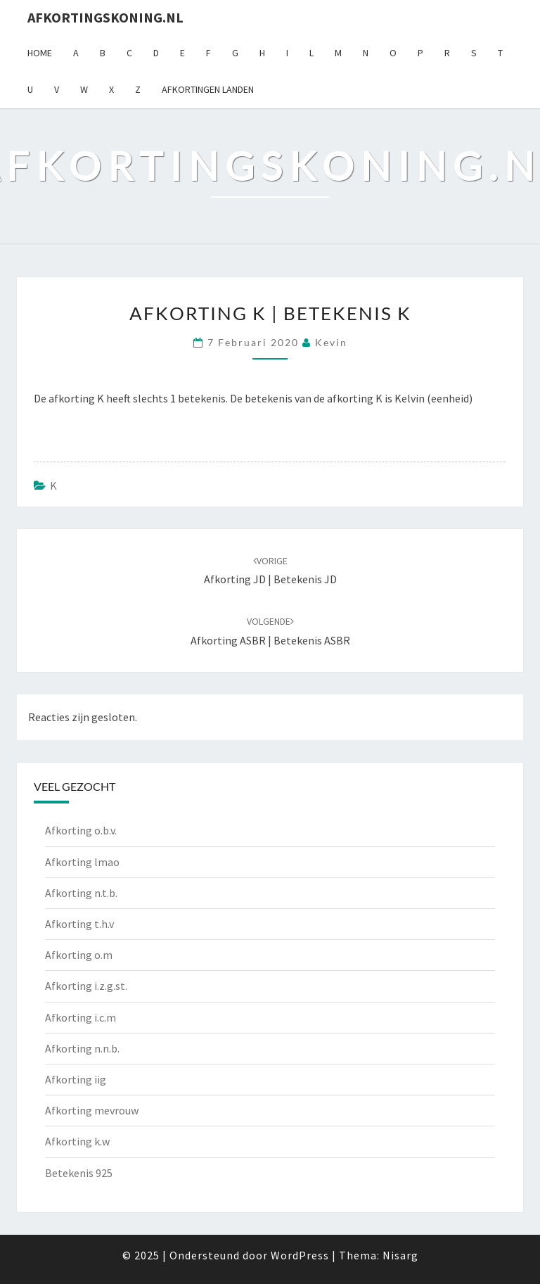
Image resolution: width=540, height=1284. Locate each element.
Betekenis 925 (78, 1173)
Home (39, 52)
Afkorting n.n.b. (82, 1048)
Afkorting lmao (82, 862)
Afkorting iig (75, 1079)
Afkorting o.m (78, 955)
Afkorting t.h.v (79, 924)
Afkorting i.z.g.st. (86, 986)
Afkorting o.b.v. (81, 830)
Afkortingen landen (208, 89)
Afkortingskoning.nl (105, 17)
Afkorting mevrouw (92, 1110)
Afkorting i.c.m (80, 1017)
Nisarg (400, 1255)
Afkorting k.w (77, 1141)
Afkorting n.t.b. (81, 893)
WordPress (300, 1255)
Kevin (331, 342)
